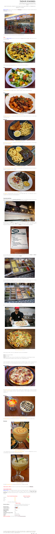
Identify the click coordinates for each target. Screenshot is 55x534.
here (18, 516)
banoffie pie (14, 531)
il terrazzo (28, 531)
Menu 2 (28, 497)
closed (18, 531)
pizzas (28, 38)
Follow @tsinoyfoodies (22, 516)
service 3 (9, 532)
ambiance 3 (9, 531)
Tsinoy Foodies (27, 1)
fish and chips (22, 531)
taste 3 (12, 532)
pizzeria (22, 38)
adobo (5, 531)
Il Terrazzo (20, 9)
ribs (6, 532)
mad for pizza (33, 531)
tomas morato (17, 532)
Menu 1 (25, 497)
